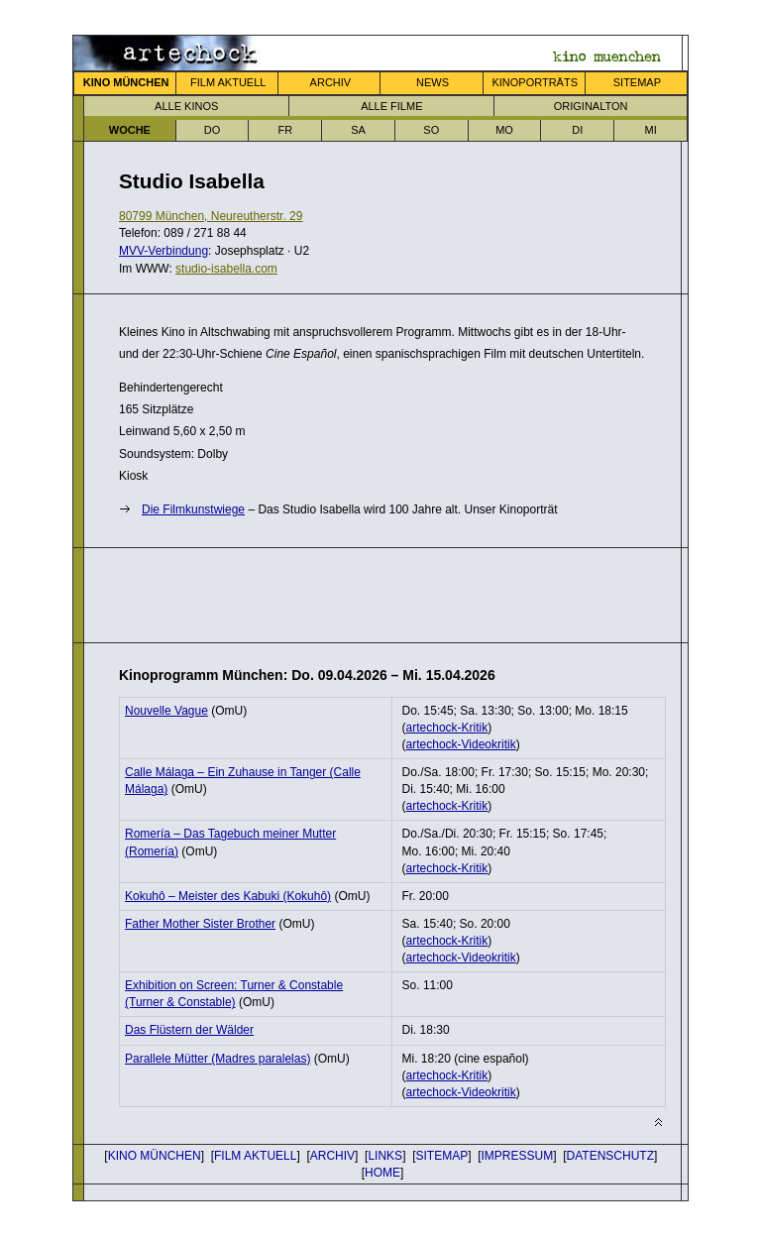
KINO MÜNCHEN (154, 1156)
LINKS (385, 1156)
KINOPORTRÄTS (534, 82)
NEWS (432, 82)
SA (358, 130)
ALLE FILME (391, 106)
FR (284, 130)
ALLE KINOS (186, 106)
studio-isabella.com (226, 269)
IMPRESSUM (518, 1156)
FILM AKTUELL (228, 82)
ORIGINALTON (591, 106)
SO (431, 130)
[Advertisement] (351, 592)
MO (504, 130)
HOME (382, 1173)
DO (212, 130)
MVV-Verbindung (163, 251)
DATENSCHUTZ (610, 1156)
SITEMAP (637, 82)
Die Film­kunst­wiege (193, 509)
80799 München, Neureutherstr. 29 (210, 216)
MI (650, 130)
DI (577, 130)
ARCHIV (331, 82)
